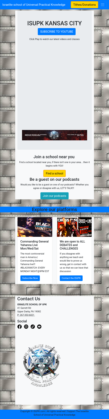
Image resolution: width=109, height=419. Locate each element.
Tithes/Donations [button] (84, 4)
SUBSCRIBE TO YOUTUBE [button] (56, 31)
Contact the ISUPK (71, 278)
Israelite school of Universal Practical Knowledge (35, 4)
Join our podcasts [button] (54, 196)
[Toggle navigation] (102, 5)
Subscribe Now (30, 278)
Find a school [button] (54, 173)
